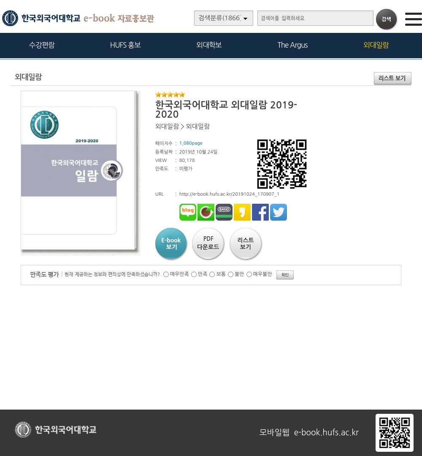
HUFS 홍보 (125, 45)
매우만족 (179, 274)
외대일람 (376, 45)
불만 (239, 274)
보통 (221, 274)
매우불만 (262, 274)
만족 (203, 274)
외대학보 (209, 45)
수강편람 (41, 45)
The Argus (293, 45)
